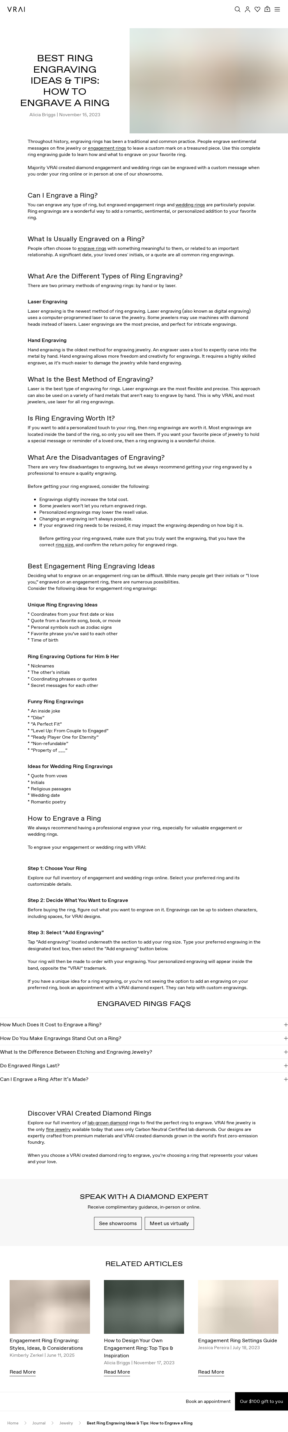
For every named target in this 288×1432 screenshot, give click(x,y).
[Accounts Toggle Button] (247, 9)
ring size (64, 544)
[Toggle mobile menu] (277, 9)
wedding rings (190, 204)
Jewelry (66, 1423)
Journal (38, 1423)
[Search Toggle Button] (237, 9)
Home (12, 1423)
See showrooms (118, 1223)
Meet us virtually (169, 1223)
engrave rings (92, 248)
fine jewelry (58, 1129)
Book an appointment (208, 1401)
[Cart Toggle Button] (267, 9)
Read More (23, 1371)
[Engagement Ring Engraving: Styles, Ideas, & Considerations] (50, 1308)
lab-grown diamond (108, 1122)
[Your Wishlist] (257, 9)
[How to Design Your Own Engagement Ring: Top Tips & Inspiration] (144, 1308)
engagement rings (107, 148)
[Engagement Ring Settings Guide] (238, 1308)
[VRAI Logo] (16, 9)
